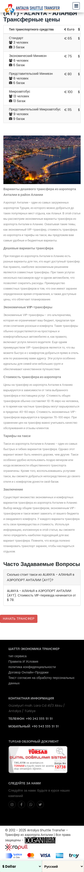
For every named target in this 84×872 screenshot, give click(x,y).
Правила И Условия (23, 661)
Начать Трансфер (18, 619)
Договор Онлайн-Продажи (29, 672)
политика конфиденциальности (32, 667)
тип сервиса (18, 656)
